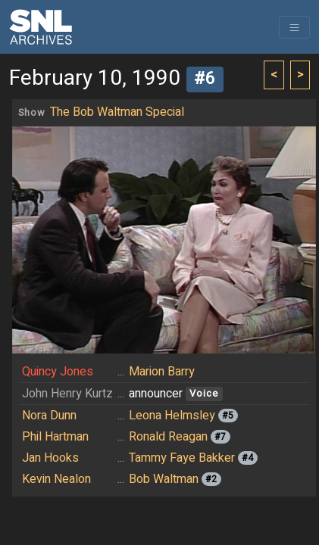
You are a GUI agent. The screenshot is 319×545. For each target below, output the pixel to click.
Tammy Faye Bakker (182, 458)
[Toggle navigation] (294, 27)
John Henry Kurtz (67, 394)
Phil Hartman (55, 437)
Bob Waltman (164, 479)
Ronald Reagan (168, 437)
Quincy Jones (57, 372)
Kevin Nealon (56, 479)
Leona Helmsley (172, 415)
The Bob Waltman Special (117, 112)
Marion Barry (162, 372)
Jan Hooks (50, 458)
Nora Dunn (49, 415)
